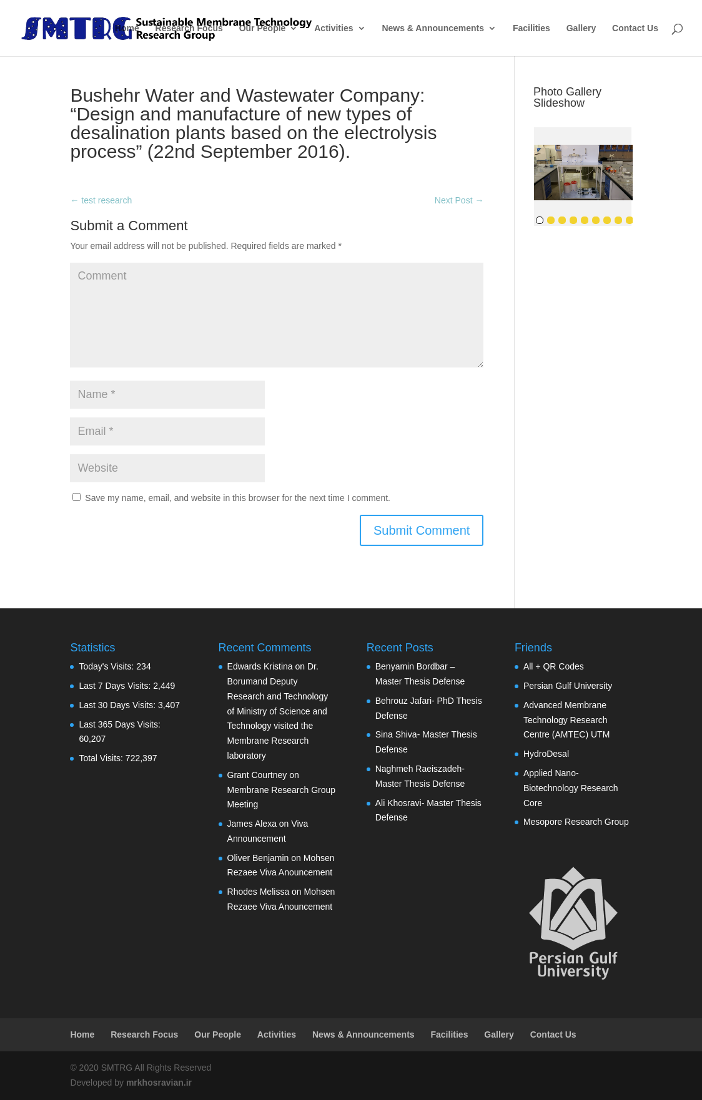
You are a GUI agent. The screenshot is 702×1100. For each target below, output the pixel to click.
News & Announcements (433, 28)
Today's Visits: (107, 666)
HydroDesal (546, 754)
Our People (262, 28)
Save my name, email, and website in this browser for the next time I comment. (237, 498)
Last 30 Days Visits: (118, 705)
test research (101, 200)
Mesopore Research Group (576, 822)
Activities (333, 28)
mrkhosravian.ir (159, 1083)
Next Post (459, 200)
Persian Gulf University (567, 686)
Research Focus (189, 28)
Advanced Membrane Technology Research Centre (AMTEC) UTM (566, 720)
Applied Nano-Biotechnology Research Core (570, 788)
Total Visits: (102, 758)
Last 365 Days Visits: (119, 724)
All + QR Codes (553, 666)
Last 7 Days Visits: (116, 686)
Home (127, 28)
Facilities (531, 28)
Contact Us (635, 28)
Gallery (581, 28)
